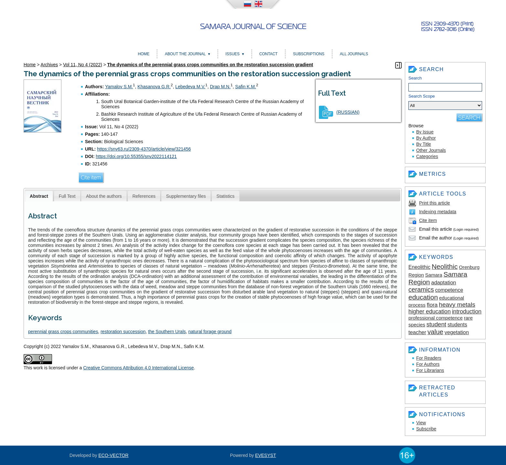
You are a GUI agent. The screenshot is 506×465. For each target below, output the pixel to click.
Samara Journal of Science (253, 26)
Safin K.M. (245, 86)
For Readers (428, 358)
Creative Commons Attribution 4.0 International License (138, 367)
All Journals (354, 54)
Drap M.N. (220, 86)
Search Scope (445, 102)
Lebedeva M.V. (190, 86)
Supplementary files (186, 196)
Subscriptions (308, 54)
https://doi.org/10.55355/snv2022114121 (136, 156)
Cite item (428, 220)
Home (144, 54)
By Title (423, 144)
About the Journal (185, 54)
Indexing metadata (437, 211)
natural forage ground (210, 331)
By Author (426, 138)
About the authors (104, 196)
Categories (427, 156)
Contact (268, 54)
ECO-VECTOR (114, 455)
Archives (49, 64)
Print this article (434, 203)
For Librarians (430, 370)
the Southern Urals (167, 331)
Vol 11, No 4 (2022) (82, 64)
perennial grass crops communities (63, 331)
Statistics (225, 196)
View (421, 422)
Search (415, 78)
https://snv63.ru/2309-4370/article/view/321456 (144, 149)
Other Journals (431, 150)
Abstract (39, 196)
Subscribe (426, 428)
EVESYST (265, 455)
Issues (233, 54)
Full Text (67, 196)
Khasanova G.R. (154, 86)
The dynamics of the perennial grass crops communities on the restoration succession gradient (210, 64)
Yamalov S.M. (119, 86)
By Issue (425, 131)
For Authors (427, 364)
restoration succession (122, 331)
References (144, 196)
